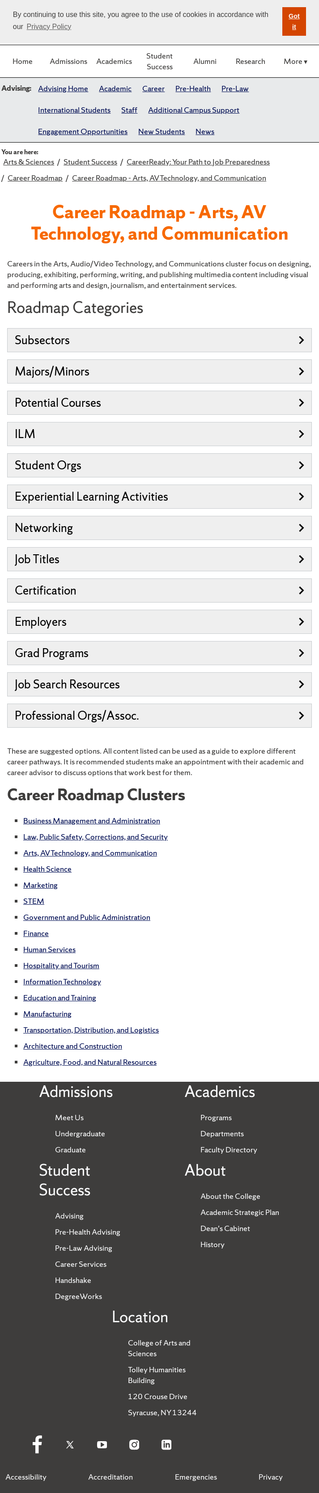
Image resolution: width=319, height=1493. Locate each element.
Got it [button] (294, 21)
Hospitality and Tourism (61, 965)
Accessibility (26, 1477)
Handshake (73, 1280)
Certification (159, 590)
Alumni (205, 61)
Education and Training (59, 997)
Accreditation (110, 1477)
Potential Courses (159, 402)
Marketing (40, 885)
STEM (33, 901)
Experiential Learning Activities (159, 496)
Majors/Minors (159, 371)
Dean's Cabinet (225, 1228)
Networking (159, 528)
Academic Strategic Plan (239, 1212)
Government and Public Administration (86, 917)
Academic (115, 88)
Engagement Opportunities (83, 131)
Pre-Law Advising (83, 1248)
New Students (161, 131)
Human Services (49, 949)
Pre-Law (235, 88)
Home (23, 61)
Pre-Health (193, 88)
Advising (69, 1215)
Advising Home (63, 88)
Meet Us (69, 1117)
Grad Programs (159, 653)
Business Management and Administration (91, 820)
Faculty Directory (228, 1149)
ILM (159, 434)
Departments (222, 1133)
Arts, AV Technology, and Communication (90, 853)
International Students (74, 110)
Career (153, 88)
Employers (159, 621)
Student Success (159, 61)
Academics (114, 61)
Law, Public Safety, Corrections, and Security (95, 836)
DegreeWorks (78, 1296)
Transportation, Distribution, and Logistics (91, 1030)
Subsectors (159, 340)
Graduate (70, 1149)
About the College (230, 1196)
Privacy (271, 1477)
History (212, 1244)
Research (250, 61)
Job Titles (159, 559)
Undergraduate (80, 1133)
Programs (216, 1117)
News (205, 131)
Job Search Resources (159, 684)
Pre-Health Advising (87, 1232)
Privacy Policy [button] (49, 26)
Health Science (47, 869)
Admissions (68, 61)
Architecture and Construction (72, 1046)
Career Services (80, 1264)
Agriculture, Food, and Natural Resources (90, 1062)
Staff (129, 110)
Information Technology (62, 981)
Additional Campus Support (193, 110)
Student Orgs (159, 465)
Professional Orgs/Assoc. (159, 715)
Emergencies (196, 1477)
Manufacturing (47, 1013)
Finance (36, 933)
